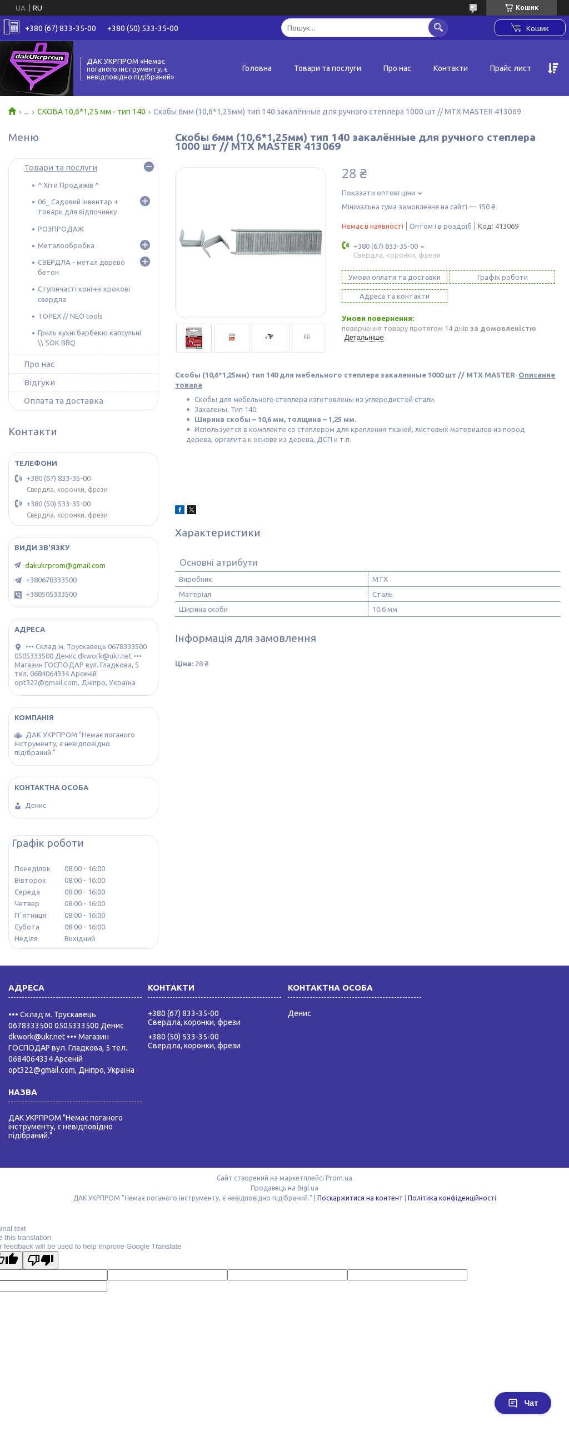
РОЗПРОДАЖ (61, 229)
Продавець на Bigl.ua (284, 1188)
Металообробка (66, 245)
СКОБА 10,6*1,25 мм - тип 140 (91, 111)
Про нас (397, 68)
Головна (257, 68)
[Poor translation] (40, 1260)
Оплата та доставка (63, 400)
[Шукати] (438, 27)
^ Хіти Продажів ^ (68, 185)
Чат (523, 1403)
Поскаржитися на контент (360, 1198)
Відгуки (39, 382)
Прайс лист (510, 68)
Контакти (450, 68)
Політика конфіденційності (452, 1198)
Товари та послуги (327, 68)
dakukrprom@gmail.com (65, 565)
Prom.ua (339, 1178)
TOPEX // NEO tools (70, 316)
